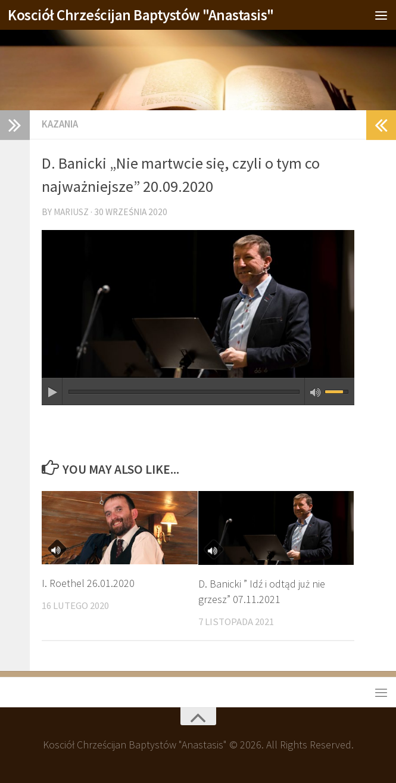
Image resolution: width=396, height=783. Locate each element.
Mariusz (71, 212)
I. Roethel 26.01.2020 (88, 583)
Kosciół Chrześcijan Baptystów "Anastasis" (141, 14)
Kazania (60, 124)
